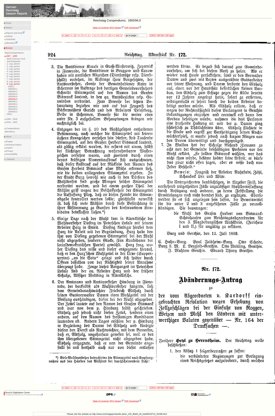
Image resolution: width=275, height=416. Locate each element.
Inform (8, 136)
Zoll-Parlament (13, 61)
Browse (9, 48)
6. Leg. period (13, 76)
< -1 (87, 35)
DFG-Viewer (117, 27)
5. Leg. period (13, 74)
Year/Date (10, 39)
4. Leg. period (13, 71)
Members (11, 43)
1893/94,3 (12, 94)
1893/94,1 (12, 89)
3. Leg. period (13, 69)
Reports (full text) (15, 33)
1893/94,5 (12, 99)
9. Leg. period (13, 84)
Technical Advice (13, 145)
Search (8, 27)
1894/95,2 (12, 104)
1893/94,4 (12, 96)
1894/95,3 (12, 106)
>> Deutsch (9, 159)
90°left (160, 35)
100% (152, 35)
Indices (9, 36)
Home (8, 23)
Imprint (8, 148)
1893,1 (11, 86)
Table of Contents (101, 27)
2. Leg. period (13, 66)
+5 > (102, 35)
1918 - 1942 (11, 122)
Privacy (9, 151)
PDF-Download (132, 27)
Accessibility (11, 154)
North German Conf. (16, 59)
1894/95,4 (12, 109)
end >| (118, 35)
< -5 (81, 35)
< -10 (74, 35)
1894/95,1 (12, 101)
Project (9, 141)
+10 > (109, 35)
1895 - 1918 (11, 119)
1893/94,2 (12, 91)
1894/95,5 (12, 111)
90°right (169, 35)
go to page (131, 35)
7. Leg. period (13, 79)
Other (9, 114)
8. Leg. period (13, 81)
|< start (65, 35)
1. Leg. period (13, 64)
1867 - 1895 (11, 56)
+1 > (95, 35)
